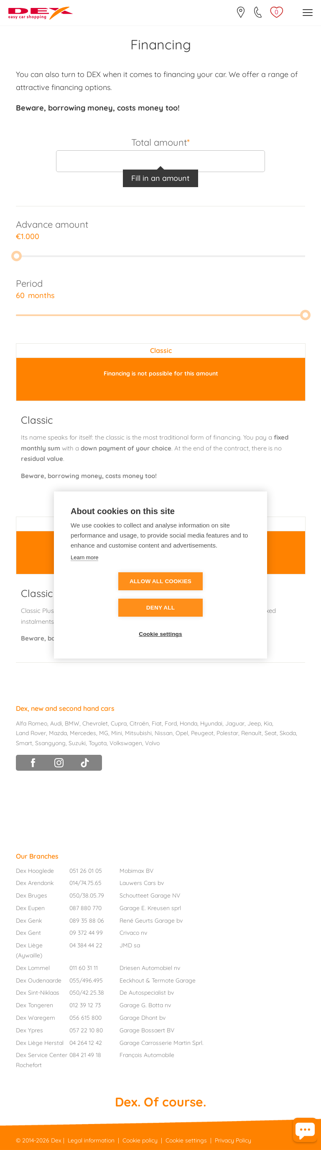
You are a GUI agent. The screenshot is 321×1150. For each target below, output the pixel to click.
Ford (171, 723)
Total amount (160, 142)
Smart (24, 743)
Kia (268, 723)
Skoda (288, 733)
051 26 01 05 (85, 871)
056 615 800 (85, 1017)
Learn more (84, 570)
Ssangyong (50, 743)
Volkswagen (126, 743)
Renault (251, 733)
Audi (56, 723)
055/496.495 (86, 980)
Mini (116, 733)
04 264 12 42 (85, 1043)
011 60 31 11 (83, 968)
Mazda (58, 733)
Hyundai (211, 723)
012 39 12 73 (85, 1005)
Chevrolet (95, 723)
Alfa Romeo (31, 723)
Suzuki (77, 743)
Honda (188, 723)
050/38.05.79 (86, 895)
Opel (182, 733)
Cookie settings (160, 621)
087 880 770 (85, 908)
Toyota (98, 743)
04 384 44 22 (85, 945)
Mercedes (83, 733)
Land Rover (31, 733)
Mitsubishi (138, 733)
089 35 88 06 (86, 920)
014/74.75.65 (85, 883)
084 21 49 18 (85, 1055)
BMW (72, 723)
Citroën (139, 723)
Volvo (152, 743)
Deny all (208, 595)
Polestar (227, 733)
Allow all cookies (112, 595)
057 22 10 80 (86, 1030)
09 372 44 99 (86, 932)
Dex (56, 1140)
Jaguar (235, 723)
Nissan (164, 733)
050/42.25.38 (86, 992)
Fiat (157, 723)
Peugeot (202, 733)
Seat (271, 733)
